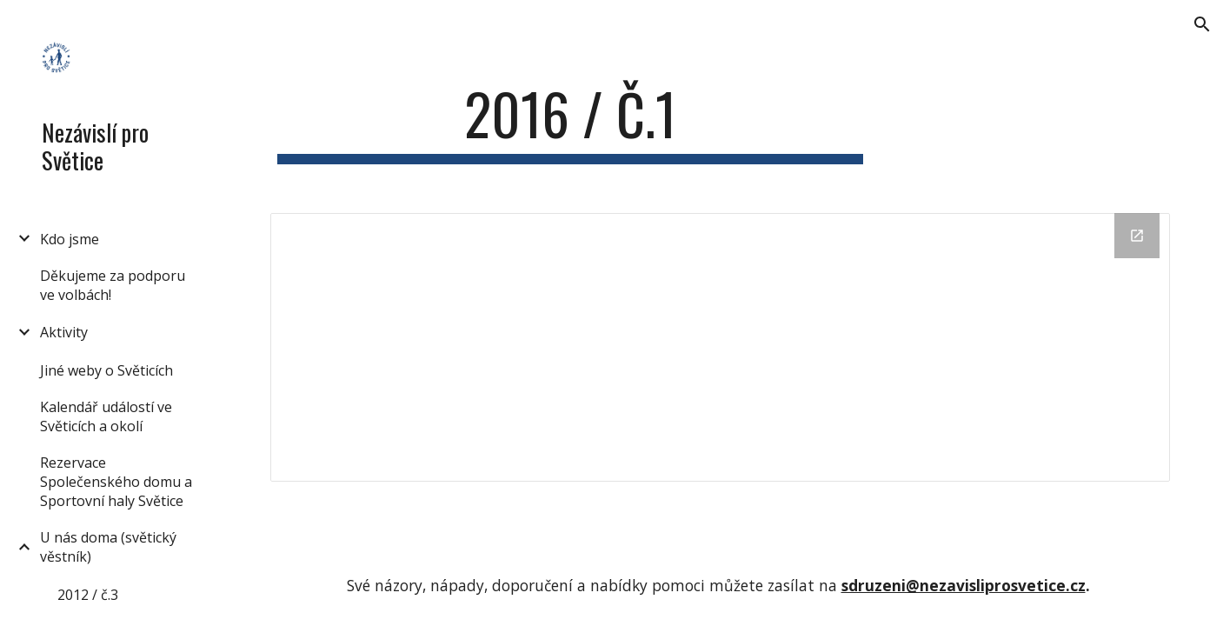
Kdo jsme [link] (69, 239)
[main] (570, 122)
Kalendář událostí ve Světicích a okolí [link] (106, 416)
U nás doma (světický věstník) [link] (108, 547)
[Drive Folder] (720, 347)
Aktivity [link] (64, 332)
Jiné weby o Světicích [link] (106, 370)
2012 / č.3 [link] (87, 594)
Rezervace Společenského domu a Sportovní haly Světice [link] (116, 481)
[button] (1202, 24)
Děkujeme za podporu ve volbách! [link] (112, 285)
